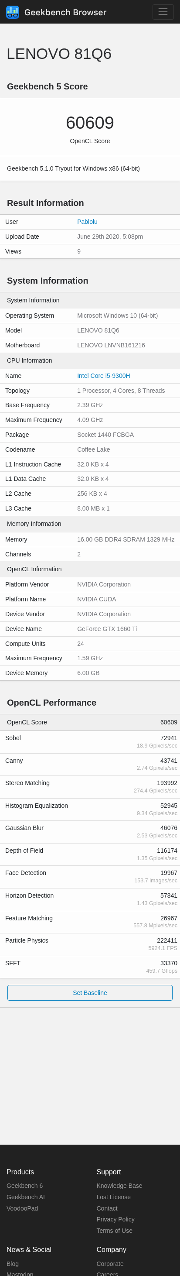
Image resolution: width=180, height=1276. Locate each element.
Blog (13, 1263)
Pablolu (87, 221)
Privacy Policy (116, 1219)
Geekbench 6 (25, 1185)
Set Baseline (90, 992)
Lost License (114, 1197)
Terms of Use (114, 1230)
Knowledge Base (120, 1185)
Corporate (110, 1263)
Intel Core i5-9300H (103, 375)
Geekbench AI (26, 1197)
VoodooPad (22, 1208)
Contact (107, 1208)
